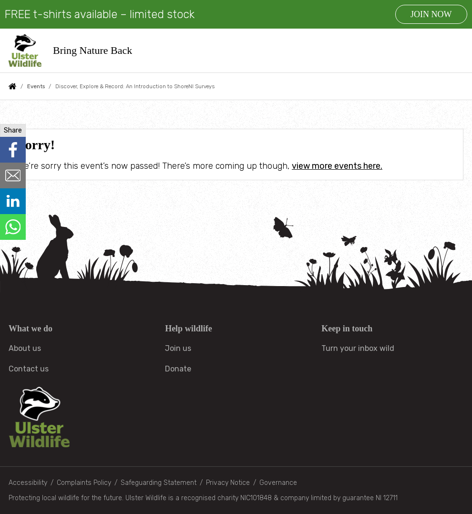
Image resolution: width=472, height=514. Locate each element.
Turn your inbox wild (357, 348)
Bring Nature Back (93, 50)
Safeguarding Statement (158, 483)
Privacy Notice (228, 483)
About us (25, 348)
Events (36, 86)
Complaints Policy (84, 483)
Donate (178, 368)
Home (12, 86)
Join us (178, 348)
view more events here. (337, 166)
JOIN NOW (430, 14)
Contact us (29, 368)
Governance (278, 483)
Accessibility (28, 483)
